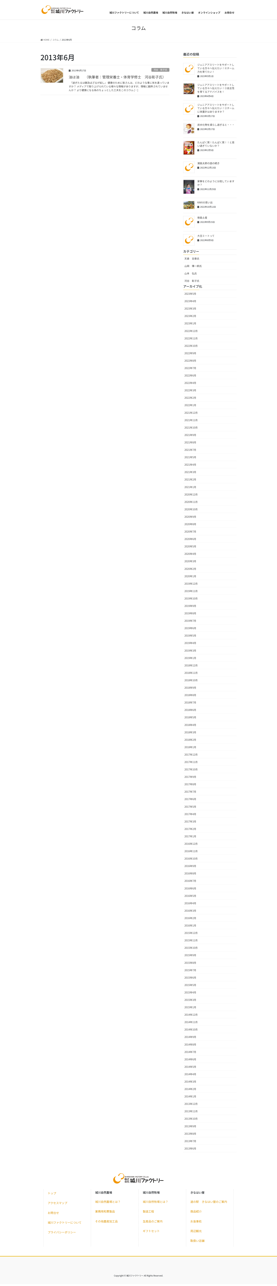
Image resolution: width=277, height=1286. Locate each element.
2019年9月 (190, 607)
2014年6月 (190, 1061)
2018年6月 (190, 712)
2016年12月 (191, 845)
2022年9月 (190, 355)
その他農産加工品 (106, 1223)
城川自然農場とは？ (108, 1203)
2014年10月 (191, 1031)
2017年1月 (190, 838)
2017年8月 (190, 786)
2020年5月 (190, 548)
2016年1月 (190, 927)
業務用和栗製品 (105, 1213)
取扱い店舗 (197, 1242)
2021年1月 (190, 489)
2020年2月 (190, 570)
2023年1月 (190, 325)
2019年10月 (191, 600)
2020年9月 (190, 518)
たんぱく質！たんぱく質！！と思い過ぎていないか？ (215, 145)
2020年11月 (191, 503)
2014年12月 (191, 1016)
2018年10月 (191, 682)
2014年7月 (190, 1053)
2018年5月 (190, 719)
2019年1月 (190, 659)
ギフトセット (151, 1233)
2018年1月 (190, 749)
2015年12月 (191, 935)
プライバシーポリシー (62, 1234)
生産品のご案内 (153, 1223)
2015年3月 (190, 1001)
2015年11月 (191, 942)
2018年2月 (190, 741)
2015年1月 (190, 1009)
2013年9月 (190, 1128)
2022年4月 (190, 385)
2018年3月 (190, 734)
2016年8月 (190, 875)
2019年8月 (190, 615)
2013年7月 (190, 1143)
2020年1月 (190, 578)
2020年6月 (190, 541)
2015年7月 (190, 972)
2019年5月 (190, 637)
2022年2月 (190, 399)
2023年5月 (190, 295)
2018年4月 (190, 726)
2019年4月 (190, 645)
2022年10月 (191, 347)
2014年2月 (190, 1091)
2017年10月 (191, 771)
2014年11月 (191, 1024)
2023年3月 (190, 310)
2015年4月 (190, 994)
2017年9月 (190, 778)
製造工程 (148, 1213)
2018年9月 (190, 689)
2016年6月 (190, 890)
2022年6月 (190, 377)
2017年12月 (191, 756)
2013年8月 (190, 1135)
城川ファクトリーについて (65, 1224)
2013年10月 (191, 1120)
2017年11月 (191, 763)
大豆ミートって (205, 237)
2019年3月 (190, 652)
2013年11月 (191, 1113)
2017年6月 (190, 801)
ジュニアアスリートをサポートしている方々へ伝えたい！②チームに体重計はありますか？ (215, 110)
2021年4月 (190, 466)
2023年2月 (190, 318)
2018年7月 (190, 704)
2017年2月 (190, 830)
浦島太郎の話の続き (208, 165)
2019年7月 (190, 622)
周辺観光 (196, 1233)
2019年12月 (191, 585)
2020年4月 (190, 555)
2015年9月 (190, 957)
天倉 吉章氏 (191, 260)
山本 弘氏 (190, 275)
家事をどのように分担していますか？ (215, 184)
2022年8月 (190, 362)
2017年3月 (190, 823)
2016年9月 (190, 868)
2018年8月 (190, 697)
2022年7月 (190, 370)
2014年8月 (190, 1046)
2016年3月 (190, 912)
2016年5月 (190, 897)
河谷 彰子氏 (160, 71)
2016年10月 (191, 860)
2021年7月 (190, 451)
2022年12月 (191, 332)
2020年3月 (190, 563)
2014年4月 (190, 1076)
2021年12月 (191, 414)
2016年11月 (191, 853)
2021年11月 (191, 422)
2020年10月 (191, 511)
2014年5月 (190, 1068)
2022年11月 (191, 340)
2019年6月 (190, 630)
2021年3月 (190, 474)
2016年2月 (190, 920)
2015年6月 (190, 979)
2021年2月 (190, 481)
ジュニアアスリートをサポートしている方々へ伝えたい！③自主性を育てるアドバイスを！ (215, 90)
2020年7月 (190, 533)
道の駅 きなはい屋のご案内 (208, 1203)
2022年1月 (190, 407)
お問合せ (53, 1214)
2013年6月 (190, 1150)
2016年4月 (190, 905)
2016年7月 (190, 882)
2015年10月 (191, 949)
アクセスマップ (57, 1205)
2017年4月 (190, 816)
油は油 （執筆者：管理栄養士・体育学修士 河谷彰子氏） (117, 78)
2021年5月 (190, 459)
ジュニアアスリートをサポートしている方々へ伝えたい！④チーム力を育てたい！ (215, 70)
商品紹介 (196, 1213)
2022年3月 (190, 392)
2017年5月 (190, 808)
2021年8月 (190, 444)
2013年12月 (191, 1105)
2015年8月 (190, 964)
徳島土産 (202, 219)
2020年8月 (190, 526)
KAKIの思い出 (205, 204)
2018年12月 (191, 667)
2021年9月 (190, 436)
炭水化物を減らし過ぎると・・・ (215, 126)
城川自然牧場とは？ (155, 1203)
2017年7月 (190, 793)
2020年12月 (191, 496)
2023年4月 (190, 303)
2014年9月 (190, 1039)
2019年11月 (191, 593)
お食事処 (196, 1223)
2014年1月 (190, 1098)
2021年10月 (191, 429)
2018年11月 (191, 674)
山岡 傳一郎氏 (193, 268)
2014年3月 (190, 1083)
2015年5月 (190, 986)
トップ (52, 1195)
